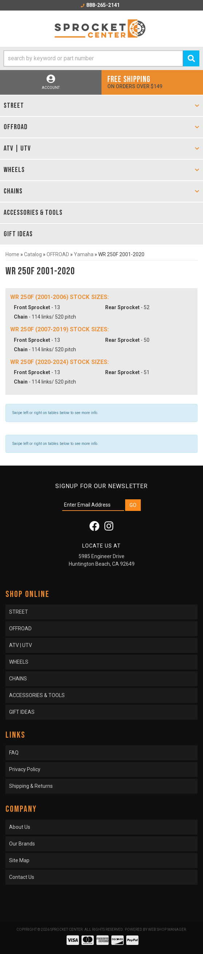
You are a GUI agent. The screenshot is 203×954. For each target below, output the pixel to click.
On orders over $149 (152, 81)
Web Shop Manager (167, 930)
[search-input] (93, 58)
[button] (101, 58)
